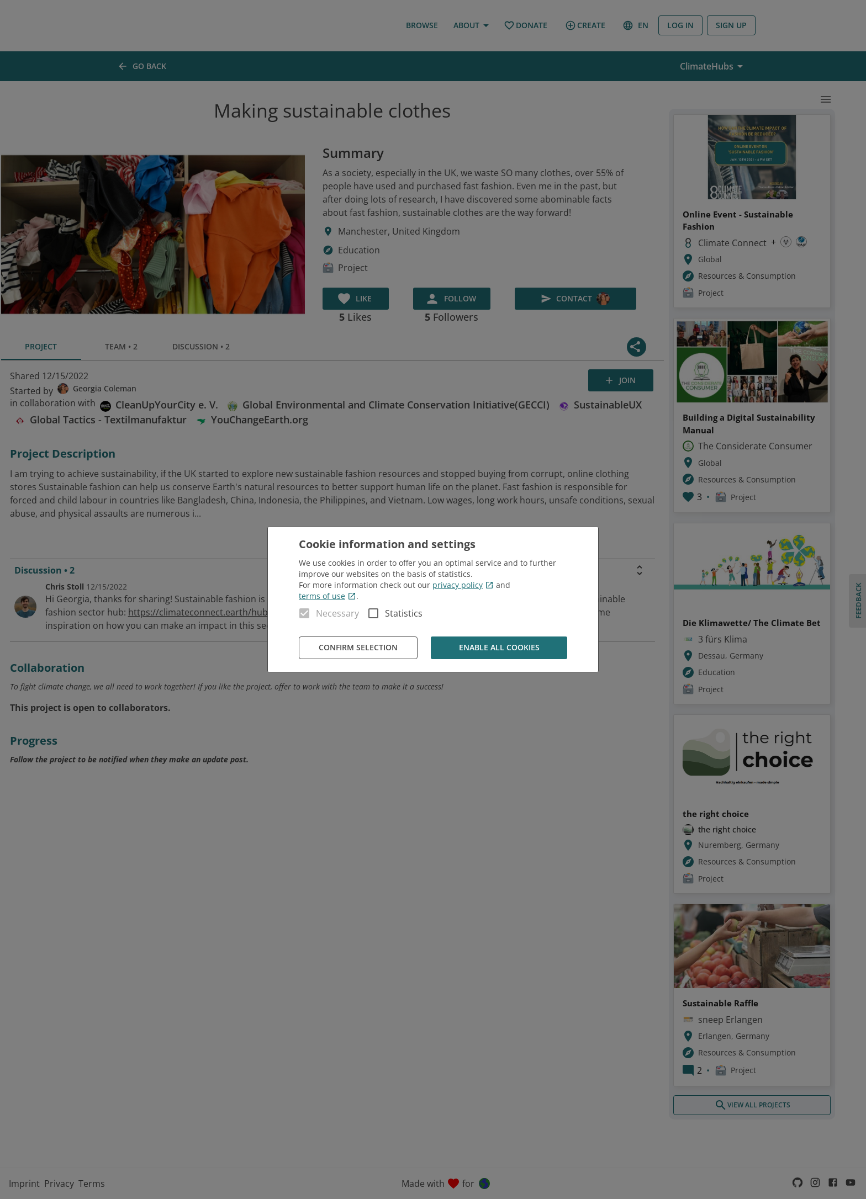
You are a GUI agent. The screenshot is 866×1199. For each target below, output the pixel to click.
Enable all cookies (499, 647)
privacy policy (463, 585)
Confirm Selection (358, 648)
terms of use (327, 596)
